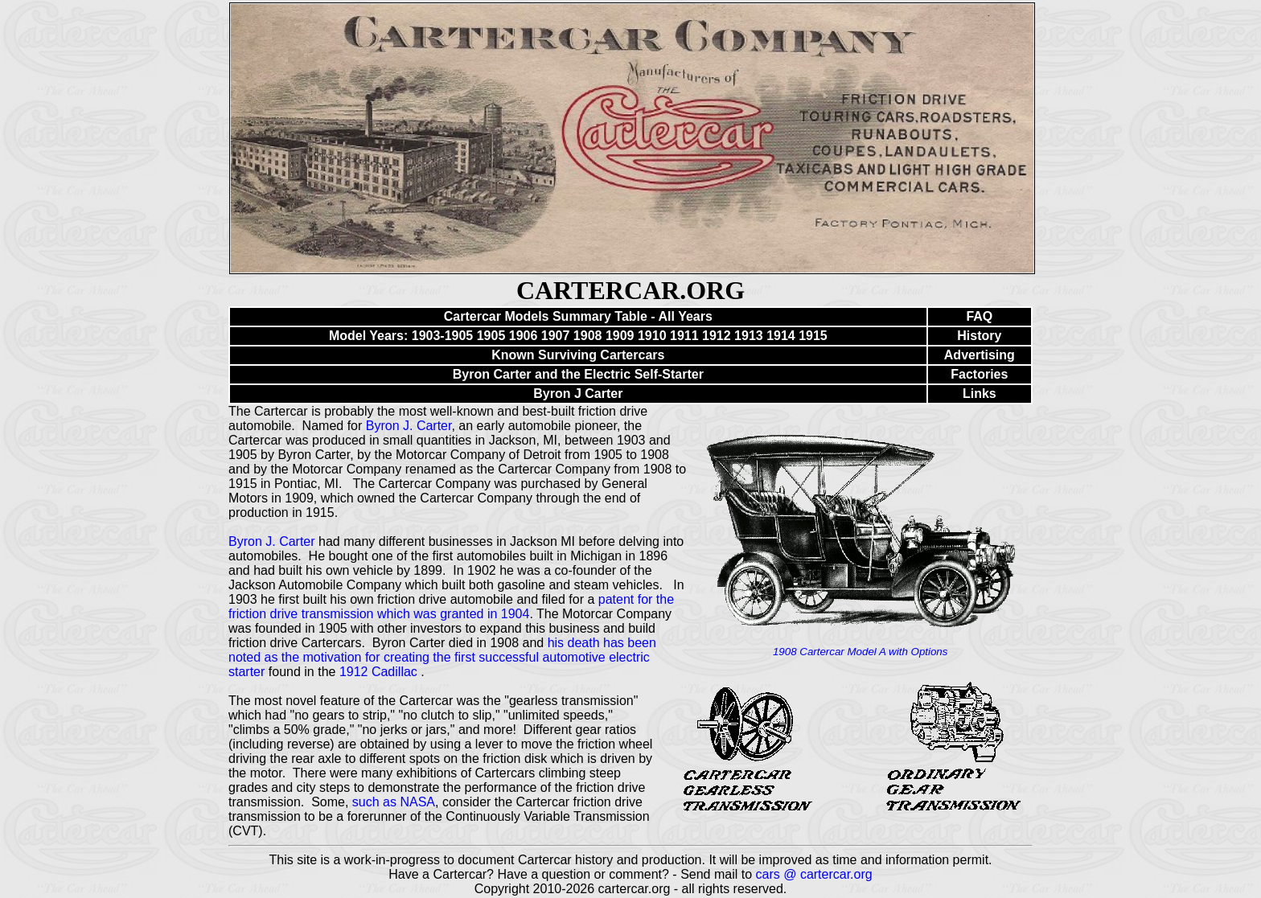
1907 (555, 335)
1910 (652, 335)
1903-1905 (443, 335)
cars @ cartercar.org (814, 874)
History (979, 335)
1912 (716, 335)
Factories (979, 374)
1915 (813, 335)
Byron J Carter (577, 393)
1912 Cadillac (380, 672)
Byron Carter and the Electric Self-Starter (578, 374)
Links (979, 393)
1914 (780, 335)
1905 (491, 335)
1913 (748, 335)
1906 (523, 335)
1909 (620, 335)
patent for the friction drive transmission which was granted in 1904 (451, 607)
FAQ (979, 316)
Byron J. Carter (409, 426)
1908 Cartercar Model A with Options (860, 652)
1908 (587, 335)
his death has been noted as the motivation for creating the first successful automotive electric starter (442, 657)
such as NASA (393, 802)
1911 (684, 335)
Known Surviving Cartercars (577, 355)
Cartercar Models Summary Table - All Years (578, 316)
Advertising (979, 355)
